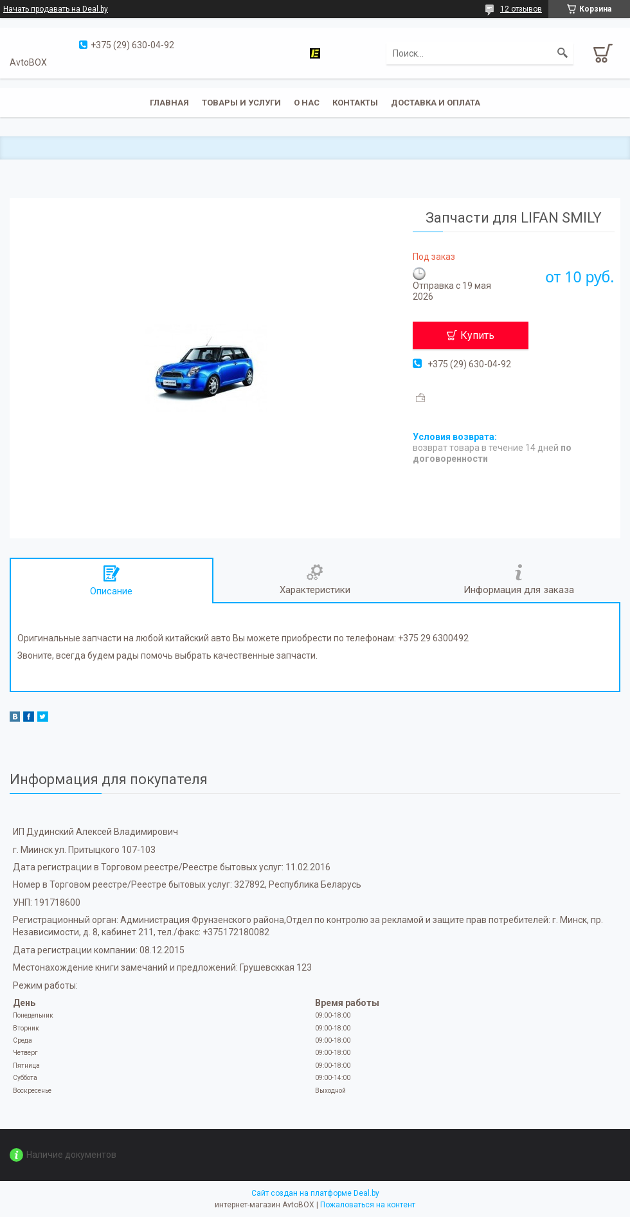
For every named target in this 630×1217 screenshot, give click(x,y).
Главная (169, 102)
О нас (307, 102)
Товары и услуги (241, 102)
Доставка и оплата (435, 102)
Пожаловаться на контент (367, 1204)
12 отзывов (521, 9)
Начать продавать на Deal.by (55, 9)
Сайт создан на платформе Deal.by (315, 1193)
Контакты (355, 102)
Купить (477, 335)
